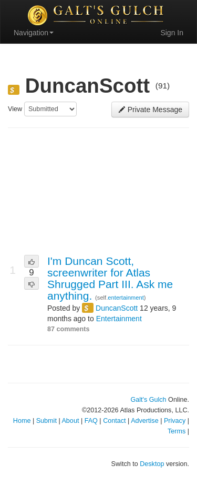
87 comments (68, 329)
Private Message (150, 109)
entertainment (125, 297)
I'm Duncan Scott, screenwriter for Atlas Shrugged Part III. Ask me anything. (110, 278)
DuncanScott (117, 308)
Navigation (34, 32)
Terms (176, 431)
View (15, 109)
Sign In (171, 32)
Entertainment (119, 318)
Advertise (145, 420)
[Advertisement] (98, 191)
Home (22, 420)
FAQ (91, 420)
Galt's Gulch (148, 399)
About (70, 420)
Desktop (152, 464)
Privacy (174, 420)
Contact (114, 420)
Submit (46, 420)
